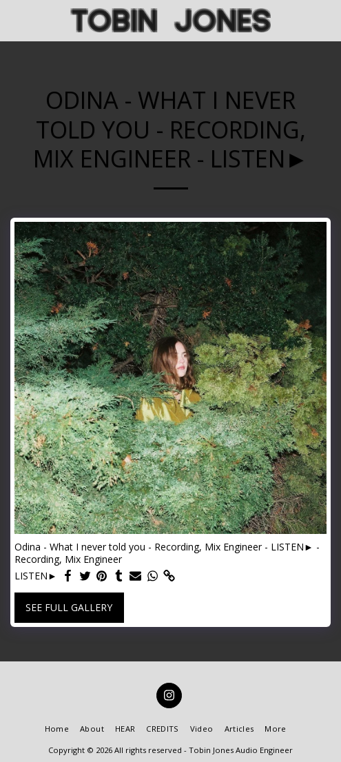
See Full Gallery (68, 607)
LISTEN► (35, 576)
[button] (15, 20)
